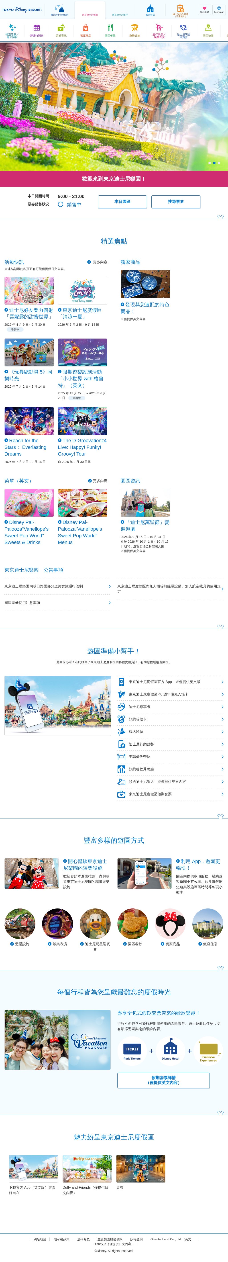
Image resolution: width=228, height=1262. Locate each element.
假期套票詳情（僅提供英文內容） (164, 1080)
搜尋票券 (176, 201)
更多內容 (99, 262)
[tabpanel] (114, 107)
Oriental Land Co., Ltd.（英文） (172, 1239)
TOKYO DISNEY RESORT (22, 10)
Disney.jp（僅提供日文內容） (114, 1244)
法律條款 (83, 1239)
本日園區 (122, 201)
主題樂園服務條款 (110, 1239)
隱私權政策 (61, 1239)
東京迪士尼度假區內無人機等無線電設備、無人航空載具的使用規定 (169, 588)
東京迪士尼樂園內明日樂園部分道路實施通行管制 (43, 586)
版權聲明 (136, 1239)
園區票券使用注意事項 (22, 603)
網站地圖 (40, 1239)
